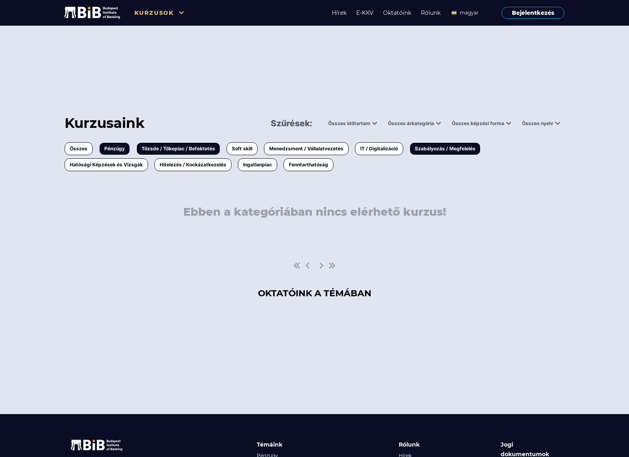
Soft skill (242, 149)
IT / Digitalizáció (379, 149)
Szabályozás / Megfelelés (445, 149)
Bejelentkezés (533, 12)
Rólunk (430, 12)
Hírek (339, 12)
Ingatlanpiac (257, 165)
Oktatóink (397, 12)
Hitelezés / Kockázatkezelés (193, 165)
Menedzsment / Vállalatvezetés (306, 149)
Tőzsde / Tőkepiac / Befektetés (178, 149)
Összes (78, 149)
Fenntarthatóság (308, 165)
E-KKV (364, 12)
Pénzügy (114, 149)
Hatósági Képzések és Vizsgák (106, 165)
